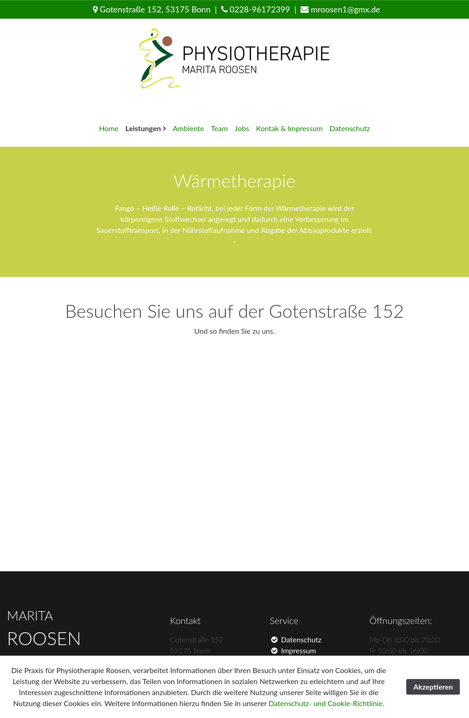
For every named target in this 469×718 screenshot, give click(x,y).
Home (109, 128)
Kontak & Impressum (289, 128)
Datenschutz (350, 128)
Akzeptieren (433, 686)
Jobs (241, 128)
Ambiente (188, 128)
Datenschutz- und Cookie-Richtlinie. (326, 703)
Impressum (293, 650)
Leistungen (143, 128)
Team (219, 128)
